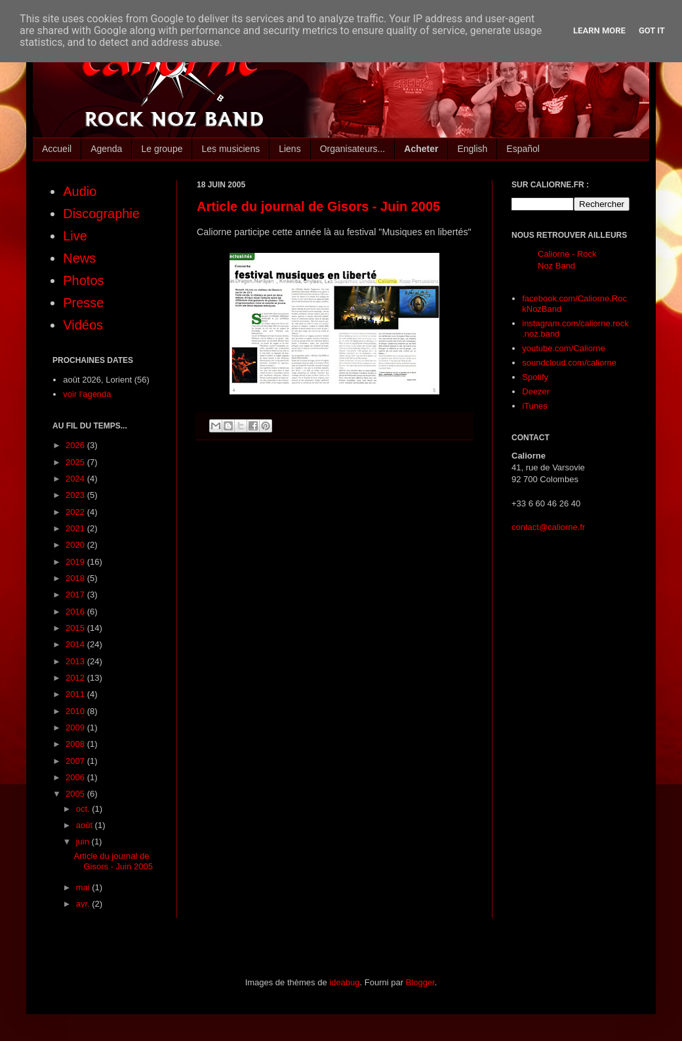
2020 (76, 545)
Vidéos (83, 325)
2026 (76, 445)
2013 (76, 661)
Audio (79, 191)
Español (523, 148)
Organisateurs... (353, 148)
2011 (76, 694)
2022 (76, 512)
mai (84, 887)
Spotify (535, 377)
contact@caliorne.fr (548, 527)
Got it (652, 30)
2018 (76, 578)
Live (75, 236)
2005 (76, 794)
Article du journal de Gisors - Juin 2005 (318, 206)
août (85, 825)
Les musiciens (230, 148)
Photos (83, 280)
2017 (76, 594)
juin (84, 841)
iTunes (535, 406)
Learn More (599, 30)
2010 (76, 711)
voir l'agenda (87, 394)
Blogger (420, 982)
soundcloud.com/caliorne (569, 363)
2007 (76, 761)
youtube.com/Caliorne (563, 348)
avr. (84, 904)
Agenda (106, 148)
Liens (289, 148)
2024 (76, 478)
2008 (76, 744)
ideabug (344, 982)
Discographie (101, 213)
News (79, 258)
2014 (76, 644)
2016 (76, 611)
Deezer (536, 391)
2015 (76, 628)
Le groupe (161, 148)
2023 (76, 495)
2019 (76, 562)
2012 (76, 678)
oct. (84, 809)
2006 (76, 777)
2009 (76, 727)
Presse (83, 302)
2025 (76, 462)
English (472, 148)
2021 (76, 528)
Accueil (56, 148)
